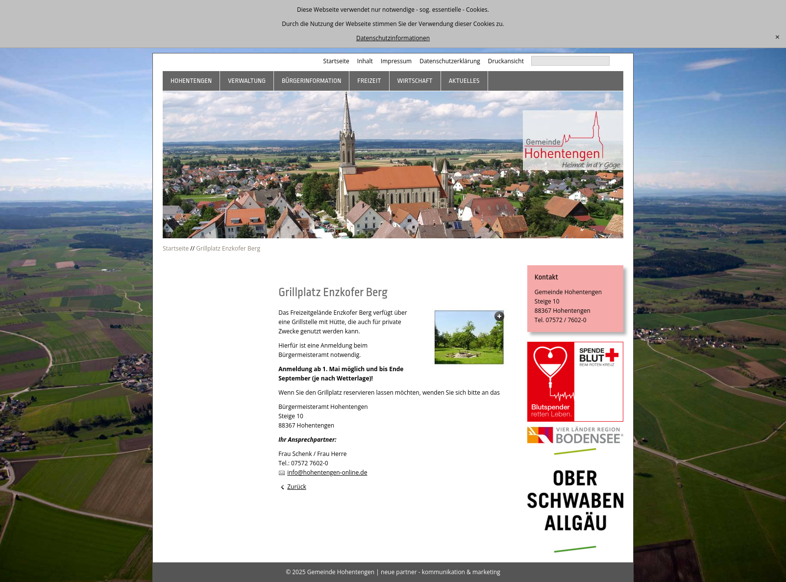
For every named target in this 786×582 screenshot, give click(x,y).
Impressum (396, 61)
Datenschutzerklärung (449, 61)
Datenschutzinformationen (393, 38)
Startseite (336, 61)
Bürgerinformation (311, 80)
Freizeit (369, 80)
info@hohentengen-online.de (327, 472)
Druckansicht (506, 61)
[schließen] (777, 37)
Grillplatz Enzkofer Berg (228, 248)
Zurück (296, 486)
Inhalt (365, 61)
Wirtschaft (415, 80)
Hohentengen (191, 80)
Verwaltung (247, 80)
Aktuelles (464, 80)
